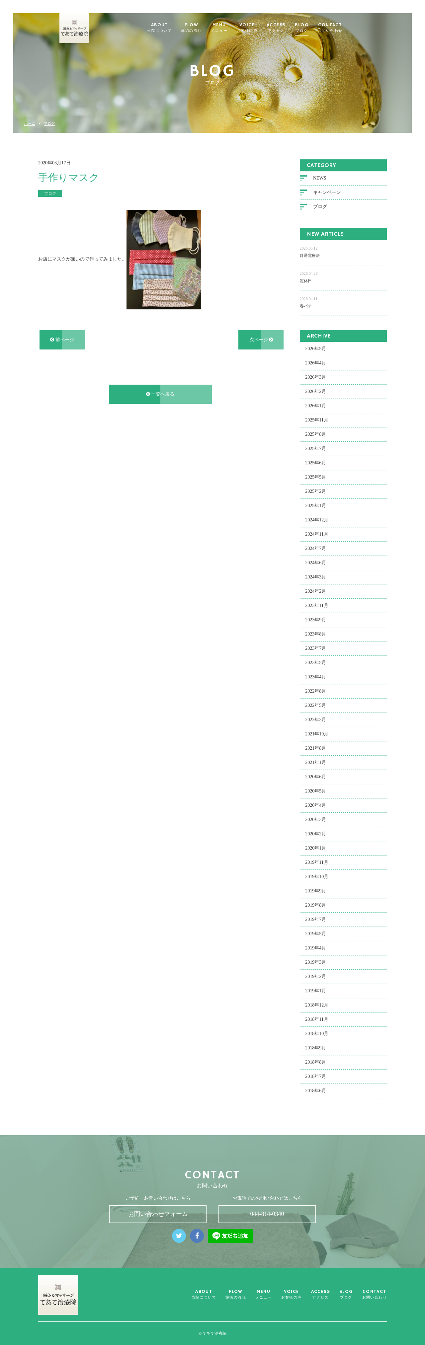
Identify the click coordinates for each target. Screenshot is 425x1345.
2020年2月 (315, 835)
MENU (230, 28)
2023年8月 (315, 635)
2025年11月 (316, 421)
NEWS (319, 179)
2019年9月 (315, 892)
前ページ (62, 340)
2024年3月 (315, 578)
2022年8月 (315, 692)
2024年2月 (315, 592)
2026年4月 (315, 364)
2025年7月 (315, 449)
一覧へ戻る (160, 395)
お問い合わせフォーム (158, 1214)
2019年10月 (316, 877)
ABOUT (170, 28)
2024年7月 (315, 549)
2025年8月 (315, 435)
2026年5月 (315, 349)
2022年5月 (315, 706)
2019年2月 (315, 977)
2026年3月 (315, 378)
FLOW (202, 28)
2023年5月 (315, 663)
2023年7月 (315, 649)
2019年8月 (315, 906)
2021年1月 (315, 763)
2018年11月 (316, 1020)
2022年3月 (315, 720)
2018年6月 (315, 1091)
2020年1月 (315, 849)
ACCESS (287, 28)
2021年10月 (316, 735)
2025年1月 (315, 506)
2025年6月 (315, 464)
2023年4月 (315, 678)
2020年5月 (315, 792)
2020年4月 (315, 806)
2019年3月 (315, 963)
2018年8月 (315, 1063)
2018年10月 (316, 1034)
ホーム (29, 123)
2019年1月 (315, 992)
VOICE (258, 28)
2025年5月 (315, 478)
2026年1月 (315, 407)
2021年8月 (315, 749)
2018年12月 (316, 1006)
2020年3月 (315, 820)
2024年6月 (315, 563)
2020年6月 (315, 778)
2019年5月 (315, 935)
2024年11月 (316, 535)
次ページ (261, 340)
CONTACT (341, 28)
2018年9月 (315, 1049)
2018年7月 (315, 1077)
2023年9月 (315, 621)
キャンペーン (327, 193)
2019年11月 (316, 863)
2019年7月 (315, 920)
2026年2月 (315, 392)
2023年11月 (316, 606)
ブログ (49, 123)
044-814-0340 (267, 1214)
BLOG (312, 28)
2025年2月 (315, 492)
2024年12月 (316, 521)
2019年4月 (315, 949)
